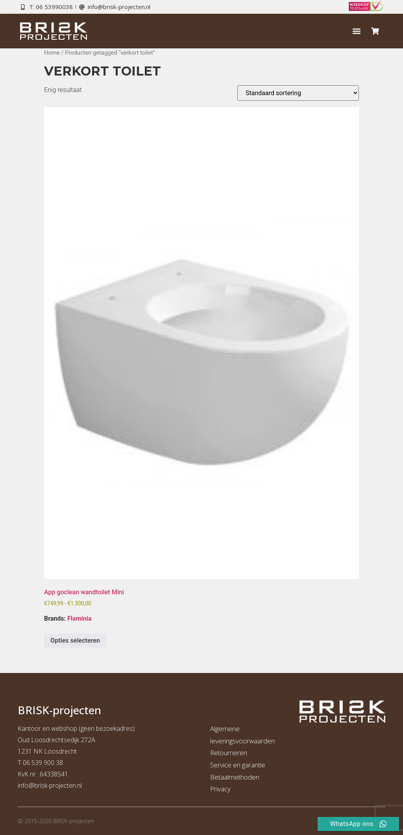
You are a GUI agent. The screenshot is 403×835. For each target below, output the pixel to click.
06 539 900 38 (43, 762)
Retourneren (228, 752)
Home (52, 52)
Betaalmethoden (234, 777)
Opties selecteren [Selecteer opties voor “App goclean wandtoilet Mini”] (75, 640)
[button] (356, 31)
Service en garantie (237, 764)
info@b (28, 785)
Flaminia (79, 618)
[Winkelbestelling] (298, 93)
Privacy (220, 788)
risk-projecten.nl (60, 785)
